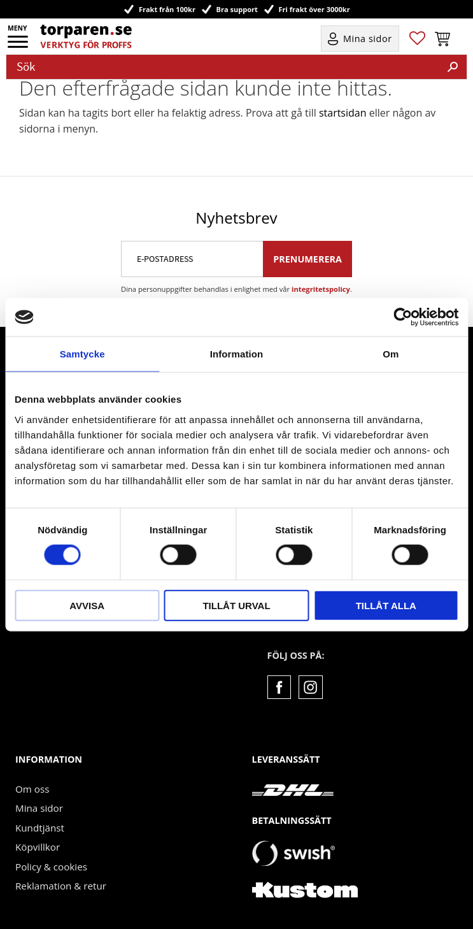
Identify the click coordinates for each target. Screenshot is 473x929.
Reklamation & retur (60, 885)
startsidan (343, 113)
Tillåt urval (236, 605)
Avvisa (86, 605)
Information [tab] (237, 354)
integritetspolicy (321, 289)
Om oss (32, 788)
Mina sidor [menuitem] (367, 38)
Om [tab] (391, 354)
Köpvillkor (37, 846)
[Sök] (452, 67)
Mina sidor (39, 808)
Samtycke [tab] (82, 354)
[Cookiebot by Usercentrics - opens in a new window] (402, 317)
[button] (19, 45)
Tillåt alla (386, 605)
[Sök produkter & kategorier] (222, 67)
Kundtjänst (39, 827)
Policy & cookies (51, 866)
